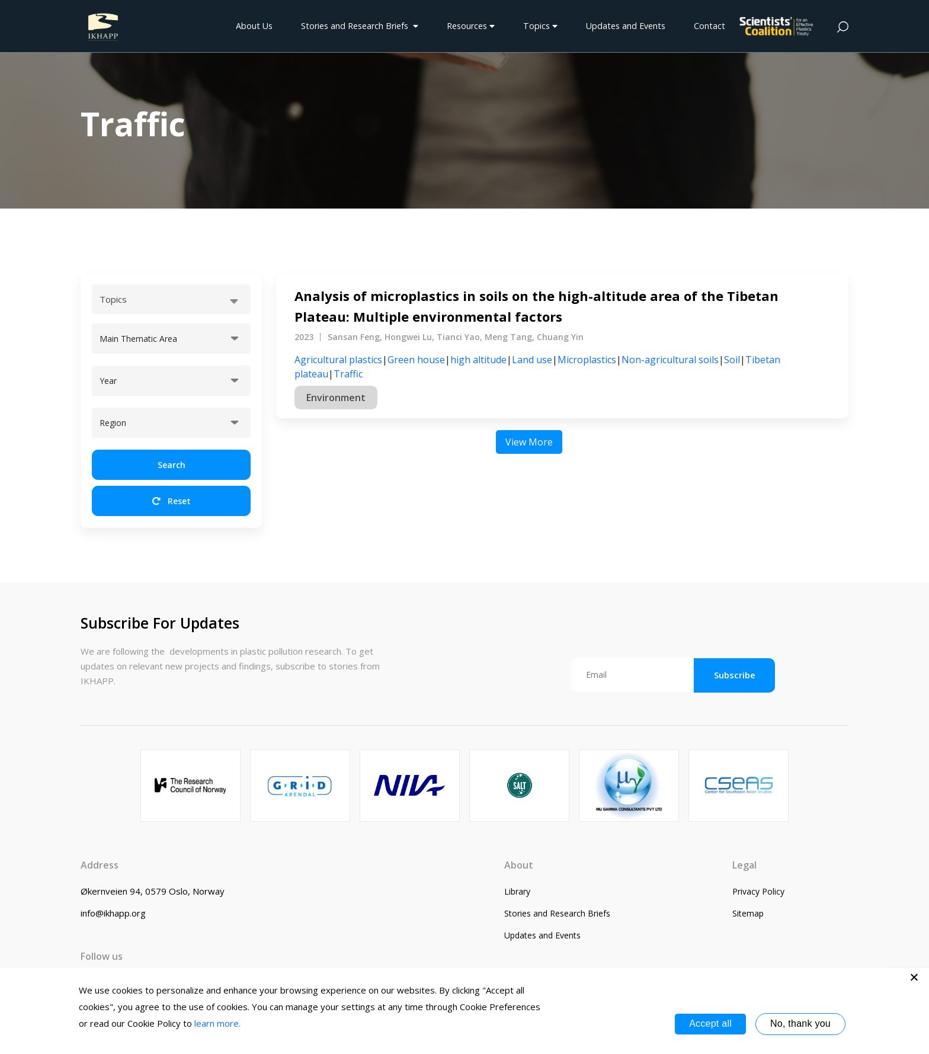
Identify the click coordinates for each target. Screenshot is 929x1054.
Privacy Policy (758, 891)
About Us (254, 25)
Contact (709, 25)
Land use (532, 359)
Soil (732, 359)
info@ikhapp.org (113, 913)
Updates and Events (625, 25)
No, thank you (800, 1023)
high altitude (478, 359)
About (518, 865)
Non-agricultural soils (670, 359)
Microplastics (587, 359)
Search (171, 464)
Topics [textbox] (113, 299)
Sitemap (748, 913)
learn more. (217, 1023)
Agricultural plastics (338, 359)
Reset (171, 501)
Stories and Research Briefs (359, 25)
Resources (471, 25)
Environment (336, 397)
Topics (540, 25)
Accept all (710, 1023)
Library (517, 891)
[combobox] (171, 299)
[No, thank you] (914, 977)
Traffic (348, 373)
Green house (416, 359)
